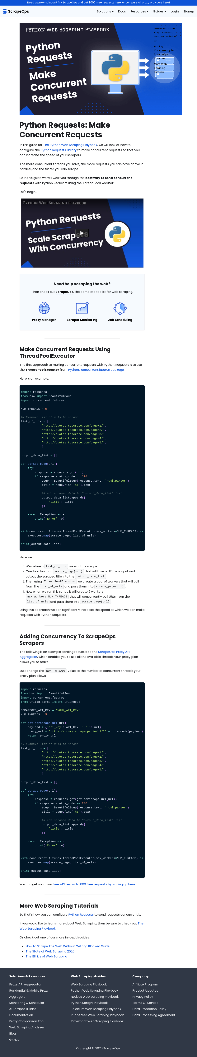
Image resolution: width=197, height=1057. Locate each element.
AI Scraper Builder (22, 1009)
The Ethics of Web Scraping (46, 956)
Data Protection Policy (149, 1009)
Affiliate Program (145, 984)
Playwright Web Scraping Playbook (97, 1021)
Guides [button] (158, 11)
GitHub (14, 1039)
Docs (122, 11)
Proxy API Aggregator (25, 984)
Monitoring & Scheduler (26, 1003)
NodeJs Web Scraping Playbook (95, 996)
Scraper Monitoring (82, 320)
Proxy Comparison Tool (26, 1021)
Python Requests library (59, 150)
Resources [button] (138, 11)
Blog (12, 1033)
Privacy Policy (142, 996)
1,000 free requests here (105, 2)
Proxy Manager (44, 320)
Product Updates (145, 990)
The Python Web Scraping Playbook (70, 145)
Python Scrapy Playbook (89, 1003)
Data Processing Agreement (153, 1015)
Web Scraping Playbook (89, 984)
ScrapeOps (64, 292)
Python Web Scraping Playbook (94, 990)
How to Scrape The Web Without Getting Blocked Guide (68, 946)
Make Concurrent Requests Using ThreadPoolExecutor (165, 34)
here (166, 2)
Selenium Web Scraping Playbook (96, 1009)
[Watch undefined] (82, 233)
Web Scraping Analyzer (27, 1027)
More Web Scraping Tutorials (160, 68)
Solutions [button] (104, 11)
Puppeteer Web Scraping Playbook (97, 1015)
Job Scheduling (120, 320)
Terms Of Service (145, 1003)
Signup (188, 11)
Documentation (21, 1015)
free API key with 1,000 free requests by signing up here (94, 884)
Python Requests (81, 914)
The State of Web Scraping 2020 (50, 951)
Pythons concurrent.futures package (96, 369)
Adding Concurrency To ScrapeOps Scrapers (164, 52)
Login (175, 11)
